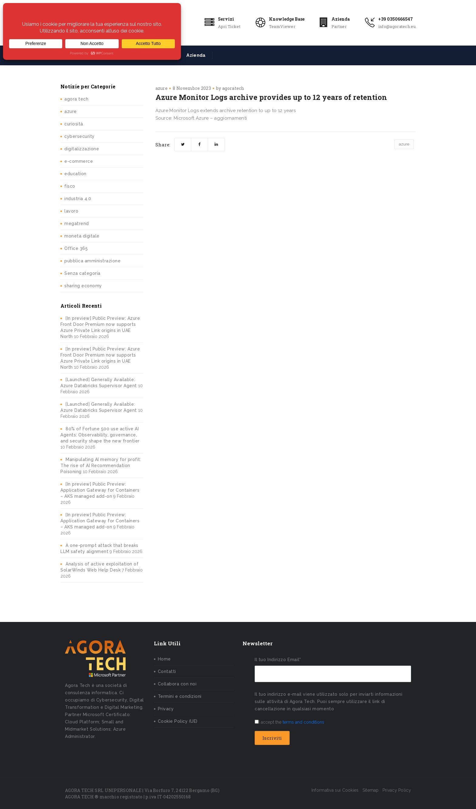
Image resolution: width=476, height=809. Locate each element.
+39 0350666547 (395, 19)
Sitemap (370, 790)
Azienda (341, 19)
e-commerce (78, 161)
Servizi (226, 19)
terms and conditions (303, 722)
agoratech (233, 88)
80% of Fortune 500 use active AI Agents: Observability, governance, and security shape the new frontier (100, 434)
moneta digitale (82, 236)
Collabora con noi (177, 683)
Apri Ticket (229, 26)
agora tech (76, 99)
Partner (339, 26)
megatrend (76, 223)
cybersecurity (79, 136)
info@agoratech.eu (397, 26)
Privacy (166, 708)
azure (70, 111)
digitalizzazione (81, 148)
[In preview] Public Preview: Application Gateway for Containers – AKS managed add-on (99, 490)
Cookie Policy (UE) (178, 721)
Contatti (167, 671)
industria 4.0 (77, 198)
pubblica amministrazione (92, 260)
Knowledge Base (286, 19)
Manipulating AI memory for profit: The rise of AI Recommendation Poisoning (100, 465)
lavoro (71, 211)
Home (164, 659)
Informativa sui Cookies (335, 790)
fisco (69, 186)
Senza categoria (82, 273)
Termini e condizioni (180, 696)
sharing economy (83, 285)
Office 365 (76, 248)
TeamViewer (282, 26)
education (75, 173)
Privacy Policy (396, 790)
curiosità (73, 123)
